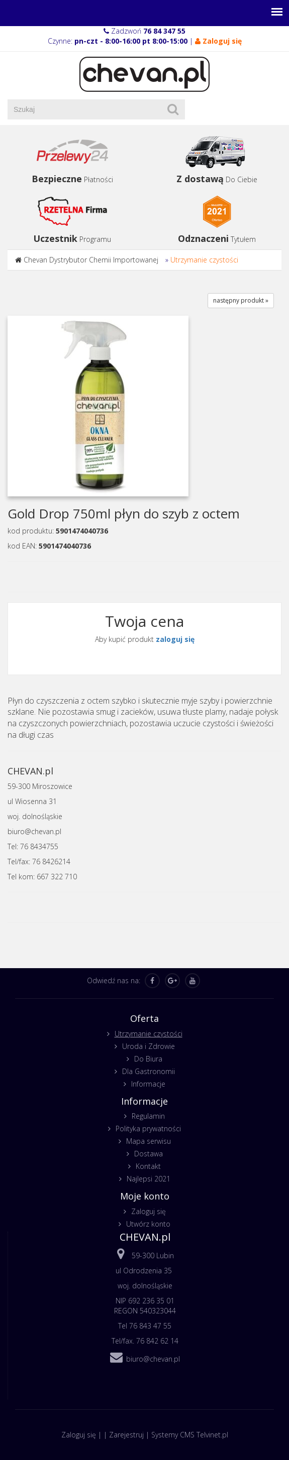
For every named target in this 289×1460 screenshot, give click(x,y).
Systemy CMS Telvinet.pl (189, 1434)
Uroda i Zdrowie (148, 1046)
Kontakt (148, 1166)
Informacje (148, 1084)
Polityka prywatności (148, 1128)
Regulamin (148, 1116)
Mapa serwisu (148, 1141)
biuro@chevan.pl (153, 1359)
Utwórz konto (148, 1224)
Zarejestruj (126, 1434)
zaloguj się (175, 639)
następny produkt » (240, 300)
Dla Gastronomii (148, 1071)
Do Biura (148, 1059)
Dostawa (148, 1153)
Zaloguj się (148, 1211)
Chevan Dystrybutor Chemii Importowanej (91, 259)
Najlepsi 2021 (148, 1178)
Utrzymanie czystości (204, 259)
